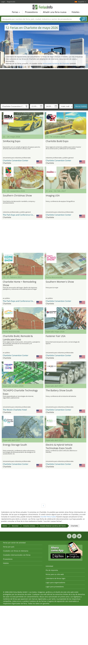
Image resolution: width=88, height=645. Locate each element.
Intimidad (49, 566)
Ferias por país (8, 547)
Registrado (11, 2)
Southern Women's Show (60, 281)
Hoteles (75, 12)
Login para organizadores (55, 582)
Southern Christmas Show (17, 195)
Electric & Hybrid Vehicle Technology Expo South (59, 446)
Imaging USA (53, 195)
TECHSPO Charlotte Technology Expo (20, 392)
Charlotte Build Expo (57, 141)
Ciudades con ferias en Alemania (15, 551)
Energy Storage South (15, 444)
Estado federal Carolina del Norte (53, 526)
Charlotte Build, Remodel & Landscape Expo (18, 337)
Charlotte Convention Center (15, 160)
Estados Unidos (29, 526)
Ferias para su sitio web (55, 574)
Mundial (15, 526)
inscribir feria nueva (48, 517)
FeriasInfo (44, 7)
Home (4, 526)
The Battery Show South (59, 390)
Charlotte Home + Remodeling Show (19, 283)
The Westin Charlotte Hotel (15, 409)
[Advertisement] (44, 85)
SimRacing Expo (11, 141)
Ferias (16, 12)
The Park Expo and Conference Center (20, 214)
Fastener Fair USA (55, 336)
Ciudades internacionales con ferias (16, 555)
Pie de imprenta (52, 570)
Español (82, 2)
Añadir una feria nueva (54, 12)
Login (3, 2)
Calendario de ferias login (55, 578)
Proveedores (31, 12)
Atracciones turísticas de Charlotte (56, 63)
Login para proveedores (55, 587)
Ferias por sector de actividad (14, 543)
